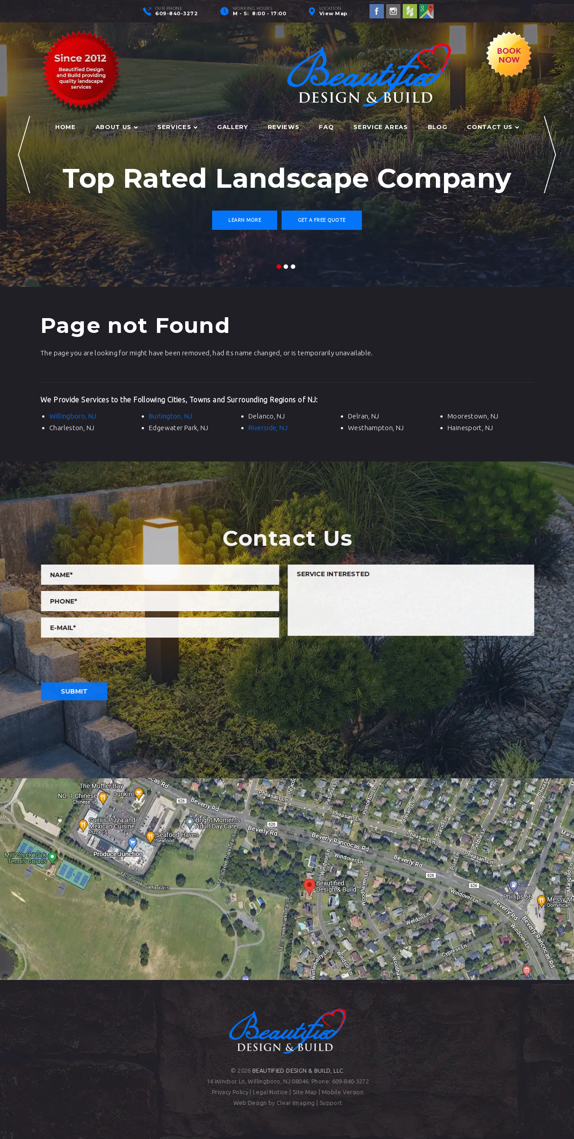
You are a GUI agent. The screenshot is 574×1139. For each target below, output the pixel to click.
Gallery (232, 126)
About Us (113, 126)
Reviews (284, 126)
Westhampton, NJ (376, 427)
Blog (438, 126)
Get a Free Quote (322, 220)
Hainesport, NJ (470, 427)
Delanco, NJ (266, 416)
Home (65, 126)
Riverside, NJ (267, 427)
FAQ (326, 126)
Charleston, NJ (71, 427)
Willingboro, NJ (72, 416)
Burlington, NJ (170, 416)
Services (174, 126)
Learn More (244, 220)
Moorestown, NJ (473, 416)
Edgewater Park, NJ (179, 427)
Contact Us (490, 126)
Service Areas (380, 126)
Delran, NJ (363, 416)
